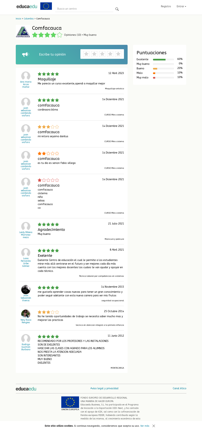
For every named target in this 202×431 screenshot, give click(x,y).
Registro (166, 6)
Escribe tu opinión (52, 54)
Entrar (181, 6)
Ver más (144, 425)
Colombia (29, 18)
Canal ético (179, 388)
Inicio (18, 18)
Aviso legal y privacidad (104, 388)
